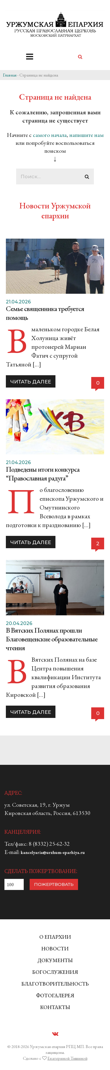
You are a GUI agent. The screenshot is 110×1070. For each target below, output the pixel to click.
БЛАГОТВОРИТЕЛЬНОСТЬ (55, 983)
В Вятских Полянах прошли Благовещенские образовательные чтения (51, 639)
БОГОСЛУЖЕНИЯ (55, 972)
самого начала (50, 135)
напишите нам (86, 135)
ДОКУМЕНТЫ (55, 960)
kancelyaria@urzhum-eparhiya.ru (53, 852)
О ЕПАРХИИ (55, 936)
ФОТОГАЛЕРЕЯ (55, 995)
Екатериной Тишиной (67, 1058)
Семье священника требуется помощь (45, 313)
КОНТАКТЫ (55, 1007)
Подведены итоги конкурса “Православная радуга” (42, 474)
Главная (9, 75)
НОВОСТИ (55, 948)
